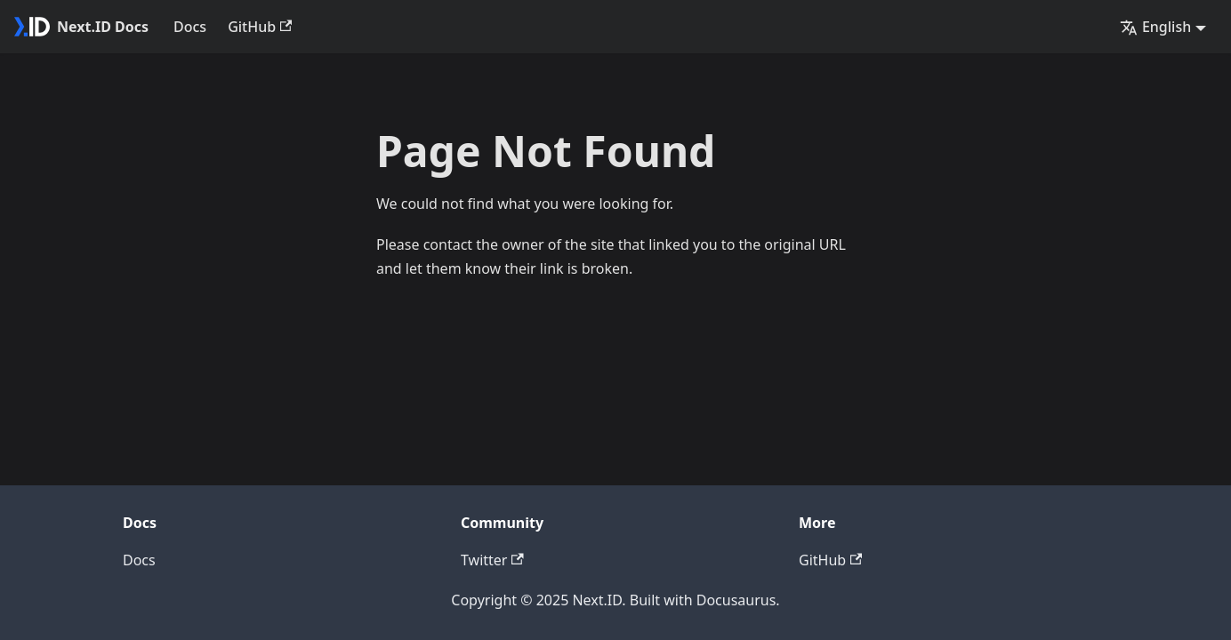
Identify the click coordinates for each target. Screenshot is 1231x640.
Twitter (492, 560)
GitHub (260, 26)
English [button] (1155, 26)
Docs (189, 26)
